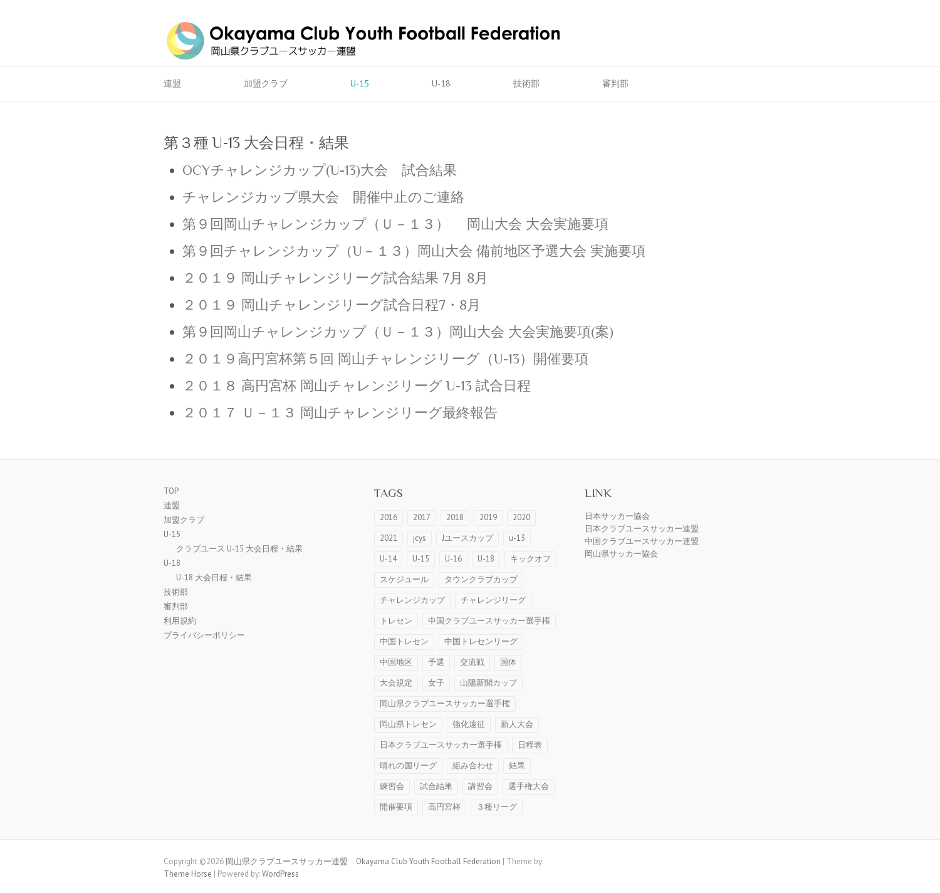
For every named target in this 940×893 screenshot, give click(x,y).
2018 (455, 517)
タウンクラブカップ (481, 579)
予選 (436, 662)
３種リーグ (496, 807)
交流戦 (472, 662)
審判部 (615, 83)
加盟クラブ (266, 83)
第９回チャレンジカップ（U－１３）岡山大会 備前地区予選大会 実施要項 (413, 251)
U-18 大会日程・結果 (214, 577)
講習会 (480, 786)
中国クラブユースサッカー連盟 (642, 541)
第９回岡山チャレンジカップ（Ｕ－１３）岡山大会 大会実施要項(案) (398, 332)
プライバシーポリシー (204, 635)
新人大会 (517, 724)
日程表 (530, 744)
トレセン (396, 620)
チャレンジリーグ (493, 600)
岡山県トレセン (408, 724)
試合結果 (436, 786)
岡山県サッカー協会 (621, 553)
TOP (171, 491)
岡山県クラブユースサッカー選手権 (445, 703)
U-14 (388, 558)
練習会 (392, 786)
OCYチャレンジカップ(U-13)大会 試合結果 (319, 170)
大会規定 (396, 682)
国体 (508, 662)
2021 (388, 538)
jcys (419, 538)
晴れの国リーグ (408, 765)
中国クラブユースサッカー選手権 (489, 620)
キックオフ (530, 558)
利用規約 (180, 620)
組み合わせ (472, 765)
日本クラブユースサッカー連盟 (642, 528)
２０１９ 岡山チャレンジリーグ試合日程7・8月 (331, 305)
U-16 (453, 558)
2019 (488, 517)
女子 (436, 682)
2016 (388, 517)
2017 (422, 517)
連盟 (172, 83)
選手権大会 (528, 786)
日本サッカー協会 (617, 516)
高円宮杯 (444, 807)
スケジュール (404, 579)
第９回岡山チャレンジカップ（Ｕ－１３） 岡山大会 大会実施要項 (395, 224)
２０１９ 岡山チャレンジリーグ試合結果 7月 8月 (335, 278)
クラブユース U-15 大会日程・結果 (239, 548)
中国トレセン (404, 641)
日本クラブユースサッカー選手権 (441, 744)
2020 (521, 517)
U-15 (359, 83)
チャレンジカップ (412, 600)
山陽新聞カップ (488, 682)
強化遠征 (468, 724)
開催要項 (396, 807)
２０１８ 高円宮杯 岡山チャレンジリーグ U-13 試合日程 (356, 386)
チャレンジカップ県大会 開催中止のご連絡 (323, 197)
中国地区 (396, 662)
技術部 (526, 83)
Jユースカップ (467, 538)
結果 (517, 765)
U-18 (441, 83)
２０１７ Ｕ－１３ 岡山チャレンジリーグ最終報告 (340, 412)
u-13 (517, 538)
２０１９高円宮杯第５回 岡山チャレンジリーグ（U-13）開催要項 (385, 359)
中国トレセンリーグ (481, 641)
